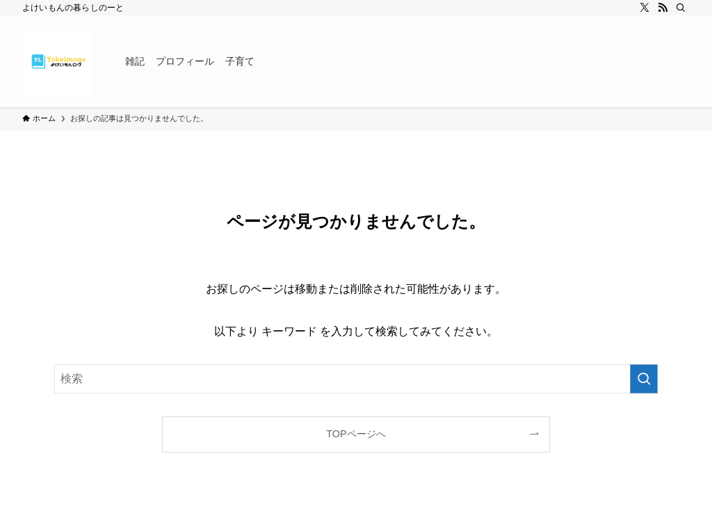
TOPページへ (355, 433)
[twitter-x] (645, 7)
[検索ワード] (356, 378)
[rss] (663, 7)
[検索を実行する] (644, 378)
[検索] (681, 7)
